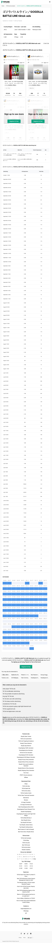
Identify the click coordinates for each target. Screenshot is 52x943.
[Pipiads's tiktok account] (28, 934)
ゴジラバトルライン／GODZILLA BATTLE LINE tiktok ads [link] (29, 5)
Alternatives (26, 797)
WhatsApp (26, 911)
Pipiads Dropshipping (26, 811)
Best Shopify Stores (26, 820)
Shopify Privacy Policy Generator (26, 759)
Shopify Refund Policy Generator (26, 762)
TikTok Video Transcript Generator (26, 795)
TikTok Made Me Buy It (26, 817)
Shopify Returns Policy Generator (26, 768)
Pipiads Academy (26, 849)
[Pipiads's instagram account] (31, 934)
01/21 (20, 866)
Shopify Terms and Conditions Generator (26, 765)
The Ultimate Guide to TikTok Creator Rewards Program (26, 883)
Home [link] (3, 5)
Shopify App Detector (26, 745)
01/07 (31, 868)
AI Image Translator (26, 802)
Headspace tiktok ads (36, 677)
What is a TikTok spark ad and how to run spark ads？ (26, 895)
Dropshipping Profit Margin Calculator (26, 757)
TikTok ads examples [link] (10, 5)
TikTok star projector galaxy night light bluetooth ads (17, 706)
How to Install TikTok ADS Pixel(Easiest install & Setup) (26, 901)
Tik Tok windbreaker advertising (11, 691)
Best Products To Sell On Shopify (26, 829)
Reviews (26, 800)
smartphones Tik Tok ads (9, 704)
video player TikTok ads (9, 688)
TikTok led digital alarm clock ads (12, 711)
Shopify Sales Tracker (26, 736)
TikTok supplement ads (9, 709)
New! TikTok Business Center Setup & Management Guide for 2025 (26, 879)
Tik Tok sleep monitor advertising (12, 701)
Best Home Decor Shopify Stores (26, 831)
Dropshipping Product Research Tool (26, 809)
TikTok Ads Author (26, 847)
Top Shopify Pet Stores (26, 822)
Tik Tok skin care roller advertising (12, 699)
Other (34, 859)
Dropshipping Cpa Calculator (26, 750)
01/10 (31, 866)
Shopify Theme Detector (26, 743)
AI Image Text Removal (26, 804)
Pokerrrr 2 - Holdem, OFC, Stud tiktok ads (26, 674)
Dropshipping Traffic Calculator (26, 748)
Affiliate (26, 777)
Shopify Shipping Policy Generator (26, 770)
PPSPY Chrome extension (26, 775)
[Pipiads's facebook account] (21, 934)
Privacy (20, 937)
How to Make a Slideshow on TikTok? (26, 898)
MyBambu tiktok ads (16, 674)
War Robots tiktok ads (36, 674)
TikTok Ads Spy (26, 786)
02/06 (26, 863)
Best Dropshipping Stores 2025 (26, 807)
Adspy (26, 783)
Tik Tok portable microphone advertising (13, 693)
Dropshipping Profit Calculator (26, 755)
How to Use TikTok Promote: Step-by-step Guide (26, 887)
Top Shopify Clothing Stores (26, 827)
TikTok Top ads (26, 842)
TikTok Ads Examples (26, 838)
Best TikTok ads (26, 845)
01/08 (26, 868)
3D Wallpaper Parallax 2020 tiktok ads (16, 677)
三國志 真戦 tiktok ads (6, 674)
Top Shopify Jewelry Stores (26, 824)
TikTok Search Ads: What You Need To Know (26, 875)
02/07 (20, 863)
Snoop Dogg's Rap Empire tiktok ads (45, 674)
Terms (24, 937)
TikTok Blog (26, 840)
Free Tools (26, 772)
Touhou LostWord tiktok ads (6, 677)
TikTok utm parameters (26, 738)
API (26, 913)
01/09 (20, 868)
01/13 (26, 866)
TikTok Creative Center (26, 793)
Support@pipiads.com (26, 908)
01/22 (31, 863)
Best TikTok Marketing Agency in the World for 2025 (26, 891)
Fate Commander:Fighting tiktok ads (26, 677)
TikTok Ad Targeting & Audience (26, 741)
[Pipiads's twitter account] (24, 934)
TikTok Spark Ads (26, 788)
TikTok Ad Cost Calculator (26, 752)
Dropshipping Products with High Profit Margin (26, 814)
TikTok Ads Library (26, 790)
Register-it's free (14, 121)
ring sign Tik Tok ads (8, 696)
